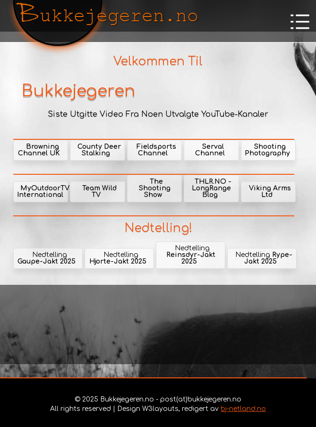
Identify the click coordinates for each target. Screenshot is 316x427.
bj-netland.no (243, 408)
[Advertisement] (158, 324)
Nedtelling (46, 258)
